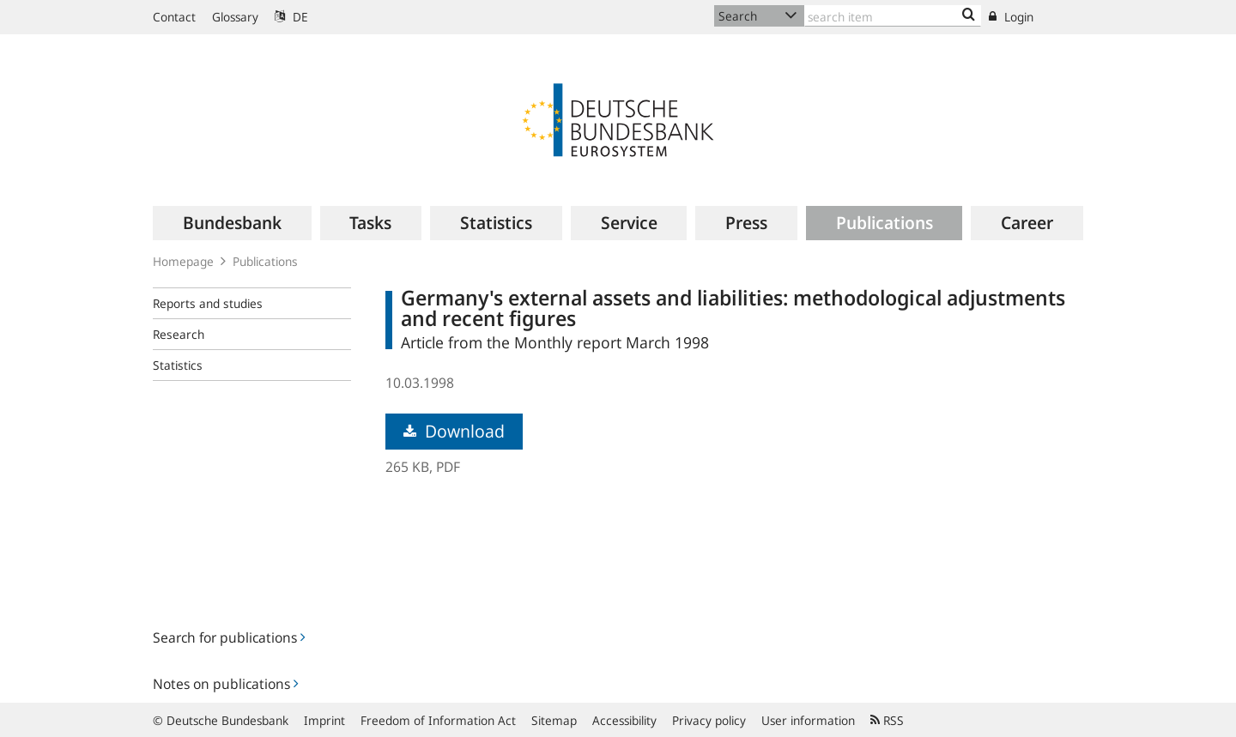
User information (808, 720)
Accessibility (624, 720)
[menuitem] (232, 223)
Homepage (183, 261)
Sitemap (554, 720)
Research (178, 334)
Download (454, 431)
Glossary (235, 17)
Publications (265, 261)
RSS (887, 720)
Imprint (324, 720)
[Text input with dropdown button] (892, 16)
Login (1011, 17)
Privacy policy (709, 720)
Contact (174, 17)
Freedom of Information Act (438, 720)
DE (291, 17)
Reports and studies (208, 303)
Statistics (178, 365)
